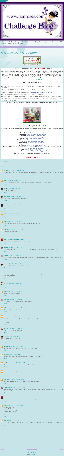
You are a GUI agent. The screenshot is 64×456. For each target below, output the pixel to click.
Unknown (6, 180)
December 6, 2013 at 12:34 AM (13, 420)
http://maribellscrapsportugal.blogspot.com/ (36, 144)
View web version (32, 452)
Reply (5, 175)
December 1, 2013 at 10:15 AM (15, 247)
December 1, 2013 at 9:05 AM (13, 188)
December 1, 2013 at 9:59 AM (15, 221)
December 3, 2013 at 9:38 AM (18, 387)
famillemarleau (7, 362)
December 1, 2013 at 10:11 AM (16, 229)
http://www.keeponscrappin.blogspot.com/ (37, 139)
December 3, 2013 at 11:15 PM (16, 397)
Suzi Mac (6, 247)
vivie (5, 420)
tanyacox (6, 397)
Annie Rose (7, 316)
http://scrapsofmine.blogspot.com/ (36, 149)
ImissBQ (6, 283)
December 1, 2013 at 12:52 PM (15, 283)
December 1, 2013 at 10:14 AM (18, 239)
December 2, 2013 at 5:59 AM (13, 354)
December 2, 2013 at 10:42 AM (18, 362)
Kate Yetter (6, 299)
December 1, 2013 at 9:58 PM (16, 328)
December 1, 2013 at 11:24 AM (16, 263)
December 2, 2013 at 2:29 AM (14, 336)
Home (32, 449)
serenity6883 (7, 170)
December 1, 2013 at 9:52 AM (15, 213)
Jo (4, 188)
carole (5, 354)
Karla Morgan (7, 196)
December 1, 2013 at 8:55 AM (15, 180)
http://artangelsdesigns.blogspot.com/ (35, 138)
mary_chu (6, 263)
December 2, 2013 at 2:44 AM (16, 346)
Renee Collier (7, 379)
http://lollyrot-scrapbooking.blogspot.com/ (36, 134)
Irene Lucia (6, 328)
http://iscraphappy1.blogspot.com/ (36, 145)
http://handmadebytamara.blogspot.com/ (37, 137)
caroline (6, 336)
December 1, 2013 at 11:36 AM (17, 272)
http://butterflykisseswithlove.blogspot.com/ (36, 151)
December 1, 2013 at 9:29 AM (17, 196)
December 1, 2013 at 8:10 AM (17, 170)
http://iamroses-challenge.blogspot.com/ (42, 92)
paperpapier (7, 346)
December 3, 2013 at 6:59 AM (17, 379)
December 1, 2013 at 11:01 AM (15, 255)
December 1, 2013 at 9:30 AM (13, 204)
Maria (5, 204)
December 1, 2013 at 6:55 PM (16, 299)
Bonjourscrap (7, 371)
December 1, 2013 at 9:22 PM (16, 316)
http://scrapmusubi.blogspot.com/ (35, 148)
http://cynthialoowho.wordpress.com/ (36, 142)
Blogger (34, 454)
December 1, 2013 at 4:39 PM (15, 291)
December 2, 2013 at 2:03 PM (17, 371)
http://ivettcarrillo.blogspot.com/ (35, 141)
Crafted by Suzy (8, 387)
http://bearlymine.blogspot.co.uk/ (36, 132)
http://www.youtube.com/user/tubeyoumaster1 (24, 146)
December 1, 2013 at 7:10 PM (15, 307)
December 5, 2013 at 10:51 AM (16, 405)
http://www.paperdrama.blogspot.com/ (36, 135)
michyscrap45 (7, 239)
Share (2, 163)
